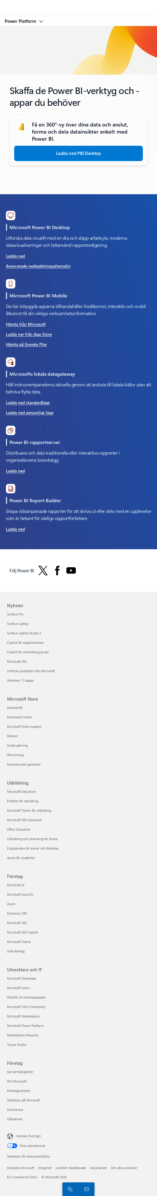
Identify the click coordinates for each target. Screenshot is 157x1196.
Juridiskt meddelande (70, 1168)
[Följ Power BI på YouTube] (71, 570)
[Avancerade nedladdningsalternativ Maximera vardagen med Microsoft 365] (38, 266)
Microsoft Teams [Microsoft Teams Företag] (19, 941)
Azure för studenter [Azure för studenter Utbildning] (21, 857)
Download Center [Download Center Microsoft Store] (19, 717)
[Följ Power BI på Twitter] (43, 570)
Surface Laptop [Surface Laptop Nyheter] (17, 623)
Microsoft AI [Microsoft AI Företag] (15, 885)
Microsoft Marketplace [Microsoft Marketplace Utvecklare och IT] (23, 1016)
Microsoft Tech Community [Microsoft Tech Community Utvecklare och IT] (26, 1006)
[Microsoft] (78, 4)
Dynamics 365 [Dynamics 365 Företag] (17, 913)
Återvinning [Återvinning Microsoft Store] (15, 755)
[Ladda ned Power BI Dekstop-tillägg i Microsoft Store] (38, 256)
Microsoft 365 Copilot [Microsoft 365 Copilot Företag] (22, 932)
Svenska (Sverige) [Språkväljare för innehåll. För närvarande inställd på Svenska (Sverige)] (28, 1136)
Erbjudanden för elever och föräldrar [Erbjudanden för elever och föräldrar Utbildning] (33, 848)
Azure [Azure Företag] (11, 904)
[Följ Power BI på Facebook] (57, 570)
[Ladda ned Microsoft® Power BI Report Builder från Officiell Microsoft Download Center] (15, 529)
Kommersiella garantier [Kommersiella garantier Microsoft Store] (24, 764)
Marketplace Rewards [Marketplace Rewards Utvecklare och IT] (22, 1035)
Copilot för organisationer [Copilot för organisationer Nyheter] (25, 642)
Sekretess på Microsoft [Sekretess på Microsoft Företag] (23, 1100)
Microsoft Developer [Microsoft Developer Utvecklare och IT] (21, 978)
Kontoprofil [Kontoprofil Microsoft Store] (15, 707)
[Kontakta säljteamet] (85, 1189)
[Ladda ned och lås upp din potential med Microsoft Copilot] (15, 471)
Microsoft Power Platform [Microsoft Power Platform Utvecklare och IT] (25, 1025)
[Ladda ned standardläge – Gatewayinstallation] (29, 403)
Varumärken (98, 1168)
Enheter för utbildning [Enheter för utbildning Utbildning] (22, 801)
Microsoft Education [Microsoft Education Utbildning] (21, 791)
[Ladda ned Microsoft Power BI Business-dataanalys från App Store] (29, 334)
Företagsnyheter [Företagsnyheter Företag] (18, 1090)
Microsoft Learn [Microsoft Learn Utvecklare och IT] (18, 988)
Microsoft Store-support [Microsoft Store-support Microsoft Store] (24, 726)
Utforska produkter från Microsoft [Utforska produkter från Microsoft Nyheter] (31, 671)
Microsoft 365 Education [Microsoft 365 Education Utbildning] (24, 820)
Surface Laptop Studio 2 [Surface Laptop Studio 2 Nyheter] (24, 633)
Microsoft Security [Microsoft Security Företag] (20, 894)
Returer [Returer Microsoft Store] (12, 736)
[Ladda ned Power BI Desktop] (78, 153)
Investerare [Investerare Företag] (15, 1109)
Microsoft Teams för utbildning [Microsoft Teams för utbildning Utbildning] (29, 810)
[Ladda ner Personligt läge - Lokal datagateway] (29, 413)
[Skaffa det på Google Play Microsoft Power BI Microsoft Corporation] (29, 344)
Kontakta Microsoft (20, 1168)
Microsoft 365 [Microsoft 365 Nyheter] (17, 661)
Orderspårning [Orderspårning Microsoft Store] (17, 745)
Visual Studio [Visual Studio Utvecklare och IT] (16, 1044)
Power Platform (21, 21)
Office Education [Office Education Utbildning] (18, 829)
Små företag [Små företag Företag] (15, 951)
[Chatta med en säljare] (69, 1189)
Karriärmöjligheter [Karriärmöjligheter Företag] (20, 1071)
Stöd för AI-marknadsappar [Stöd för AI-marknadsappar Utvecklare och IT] (26, 997)
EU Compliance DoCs (22, 1177)
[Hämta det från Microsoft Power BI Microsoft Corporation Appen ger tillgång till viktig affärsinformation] (29, 324)
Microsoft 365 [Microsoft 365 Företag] (17, 923)
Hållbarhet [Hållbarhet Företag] (14, 1119)
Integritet (45, 1168)
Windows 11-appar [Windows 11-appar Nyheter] (20, 680)
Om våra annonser (124, 1168)
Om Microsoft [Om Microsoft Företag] (17, 1081)
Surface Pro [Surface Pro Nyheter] (15, 614)
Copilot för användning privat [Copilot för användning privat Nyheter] (28, 652)
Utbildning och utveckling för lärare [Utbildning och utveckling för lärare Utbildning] (32, 839)
